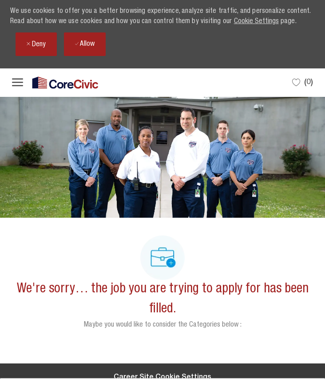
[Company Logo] (56, 82)
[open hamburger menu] (17, 82)
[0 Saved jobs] (302, 82)
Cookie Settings (256, 21)
